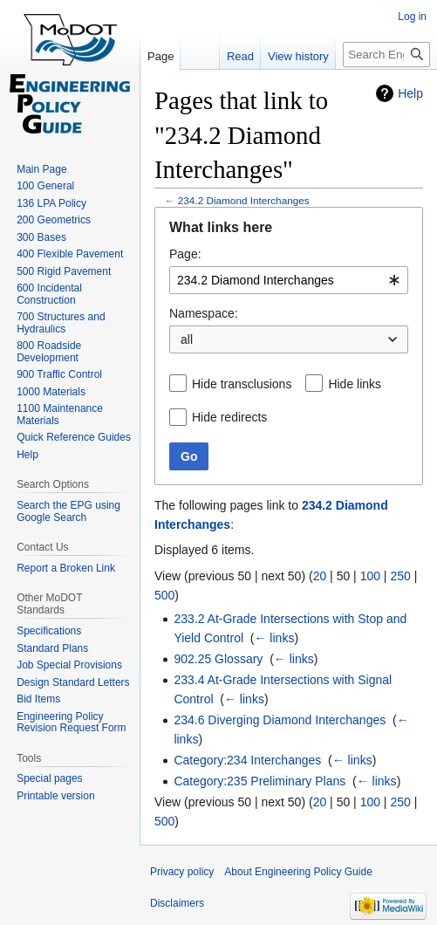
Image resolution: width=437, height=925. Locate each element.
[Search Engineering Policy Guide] (386, 54)
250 (400, 576)
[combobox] (288, 280)
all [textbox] (187, 339)
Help (410, 93)
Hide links (354, 384)
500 (164, 595)
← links (274, 638)
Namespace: (203, 313)
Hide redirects (229, 417)
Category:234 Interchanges (247, 760)
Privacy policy (182, 872)
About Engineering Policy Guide (298, 872)
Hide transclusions (241, 384)
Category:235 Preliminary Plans (259, 781)
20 (320, 576)
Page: (185, 254)
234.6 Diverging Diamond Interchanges (280, 720)
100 (370, 576)
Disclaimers (177, 903)
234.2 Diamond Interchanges (244, 200)
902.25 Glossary (218, 659)
